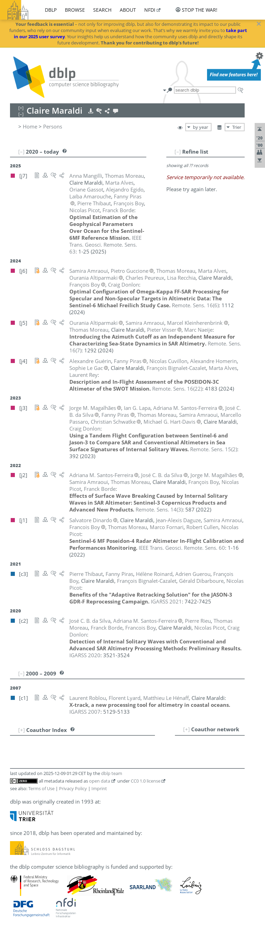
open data (99, 781)
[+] (186, 729)
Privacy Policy (73, 788)
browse (75, 10)
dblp (51, 10)
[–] (178, 151)
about (128, 10)
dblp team (111, 773)
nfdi (149, 10)
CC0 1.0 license (145, 781)
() (195, 305)
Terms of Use (41, 788)
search (102, 10)
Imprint (99, 788)
